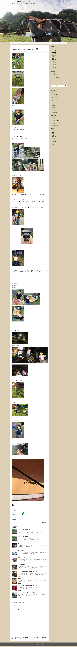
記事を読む (19, 533)
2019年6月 (54, 61)
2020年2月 (54, 55)
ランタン (14, 606)
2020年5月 (54, 52)
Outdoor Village (21, 557)
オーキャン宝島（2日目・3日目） (25, 529)
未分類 (53, 80)
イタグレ (53, 73)
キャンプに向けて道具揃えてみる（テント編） (28, 571)
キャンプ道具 (56, 77)
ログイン (53, 107)
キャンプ (45, 51)
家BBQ (19, 578)
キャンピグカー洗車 (55, 120)
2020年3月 (54, 53)
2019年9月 (54, 56)
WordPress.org (54, 112)
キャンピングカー (55, 74)
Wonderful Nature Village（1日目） (19, 603)
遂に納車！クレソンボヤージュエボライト (27, 592)
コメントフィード (55, 110)
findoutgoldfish (44, 522)
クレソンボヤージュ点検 (56, 122)
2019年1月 (54, 64)
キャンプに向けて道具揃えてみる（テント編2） (28, 585)
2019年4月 (54, 62)
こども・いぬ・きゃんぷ (21, 1)
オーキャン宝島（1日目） (23, 536)
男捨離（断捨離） (21, 564)
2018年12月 (54, 65)
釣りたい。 (54, 123)
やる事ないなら (21, 550)
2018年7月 (54, 67)
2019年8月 (54, 58)
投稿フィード (54, 109)
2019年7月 (54, 59)
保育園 (53, 78)
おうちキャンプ (21, 543)
